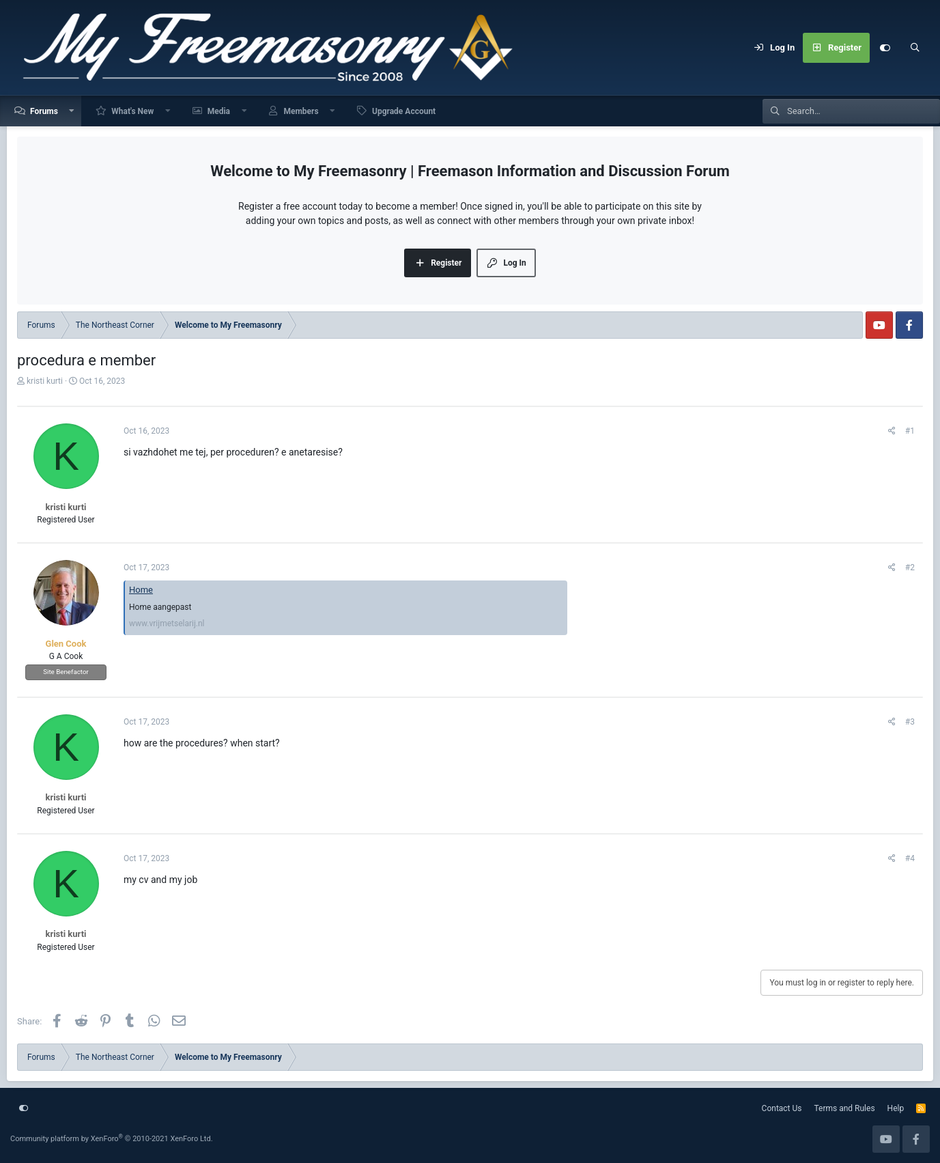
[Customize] (885, 48)
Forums (44, 111)
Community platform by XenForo (111, 1138)
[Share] (891, 431)
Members (300, 111)
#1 (910, 431)
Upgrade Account (404, 111)
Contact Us (782, 1108)
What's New (132, 111)
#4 (910, 858)
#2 (910, 567)
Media (219, 111)
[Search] (915, 48)
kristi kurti (45, 381)
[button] (72, 111)
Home (141, 590)
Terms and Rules (844, 1108)
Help (896, 1108)
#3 (910, 722)
